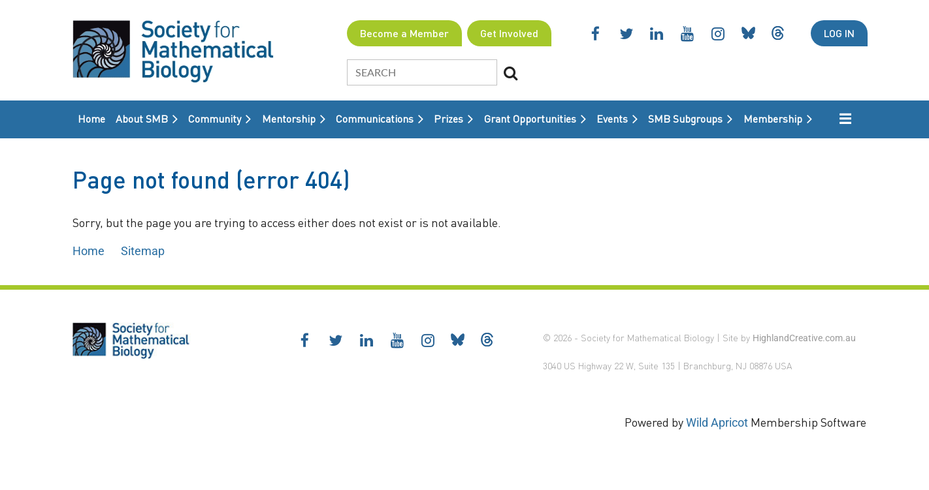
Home (89, 251)
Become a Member (404, 33)
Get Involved (509, 33)
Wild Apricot (717, 422)
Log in (839, 33)
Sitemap (143, 251)
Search (511, 73)
